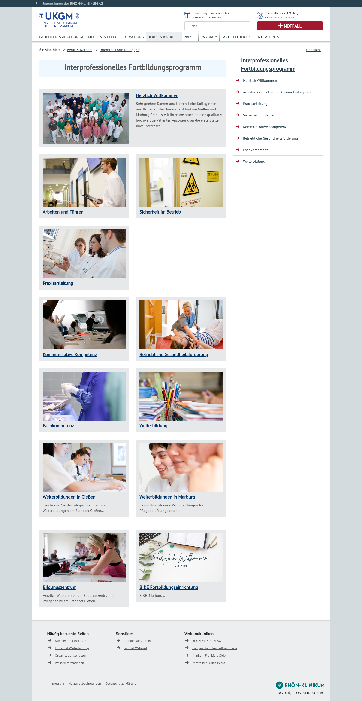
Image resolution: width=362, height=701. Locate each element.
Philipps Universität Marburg (281, 13)
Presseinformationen (69, 663)
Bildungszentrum (59, 587)
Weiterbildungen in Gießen (69, 497)
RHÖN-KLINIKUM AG (206, 641)
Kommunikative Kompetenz (70, 354)
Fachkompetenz (58, 426)
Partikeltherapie (237, 36)
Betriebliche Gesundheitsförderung (173, 354)
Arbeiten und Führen (63, 212)
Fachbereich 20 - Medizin (279, 17)
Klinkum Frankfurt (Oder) (210, 655)
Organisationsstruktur (70, 655)
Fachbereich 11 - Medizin (206, 17)
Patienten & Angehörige (61, 36)
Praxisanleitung (58, 283)
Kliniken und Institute (70, 641)
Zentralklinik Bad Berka (208, 663)
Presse (190, 36)
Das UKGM (208, 36)
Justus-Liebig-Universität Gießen (211, 13)
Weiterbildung (153, 426)
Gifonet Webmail (135, 648)
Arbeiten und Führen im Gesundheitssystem (277, 92)
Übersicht (313, 49)
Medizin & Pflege (103, 36)
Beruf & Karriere (164, 36)
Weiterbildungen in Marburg (167, 497)
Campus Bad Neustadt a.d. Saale (214, 648)
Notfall (293, 26)
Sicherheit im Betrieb (160, 212)
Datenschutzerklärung (121, 683)
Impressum (56, 683)
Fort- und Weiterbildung (72, 648)
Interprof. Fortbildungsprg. (120, 49)
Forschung (133, 36)
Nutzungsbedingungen (85, 683)
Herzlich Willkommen (157, 95)
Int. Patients (268, 36)
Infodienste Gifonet (137, 641)
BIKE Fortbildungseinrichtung (168, 587)
